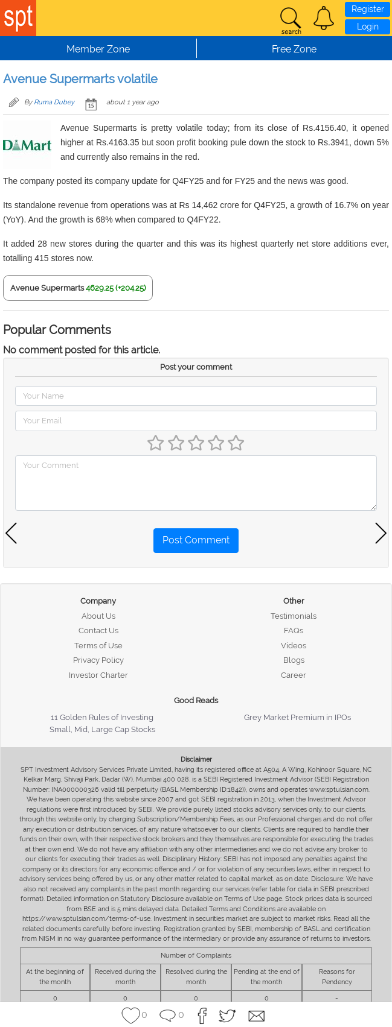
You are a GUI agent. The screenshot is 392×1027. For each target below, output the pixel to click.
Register (368, 9)
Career (293, 675)
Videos (293, 645)
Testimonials (293, 616)
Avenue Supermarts (47, 287)
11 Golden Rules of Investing (102, 717)
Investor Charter (98, 675)
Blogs (293, 660)
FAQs (293, 630)
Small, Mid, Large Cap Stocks (102, 729)
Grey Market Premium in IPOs (297, 717)
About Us (98, 616)
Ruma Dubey (54, 102)
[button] (324, 18)
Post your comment (196, 366)
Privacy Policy (98, 660)
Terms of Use (98, 645)
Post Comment (196, 540)
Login (368, 26)
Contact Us (98, 630)
